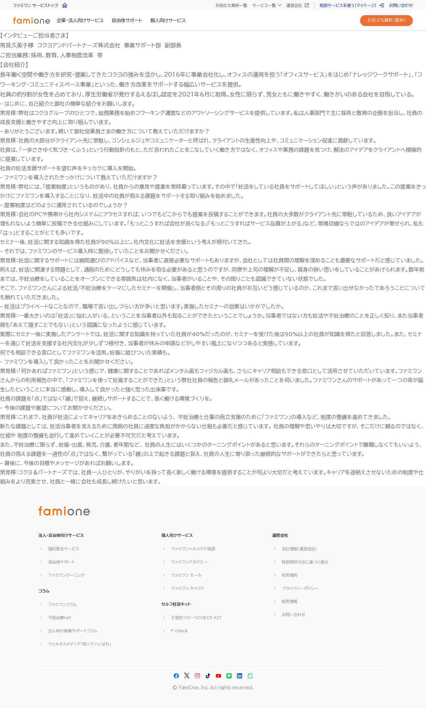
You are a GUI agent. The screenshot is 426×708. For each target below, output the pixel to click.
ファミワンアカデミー (189, 562)
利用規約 (290, 575)
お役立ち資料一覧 (231, 5)
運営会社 (297, 5)
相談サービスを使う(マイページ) (352, 5)
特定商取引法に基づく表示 (305, 562)
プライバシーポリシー (300, 588)
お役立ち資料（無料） (386, 20)
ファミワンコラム (62, 604)
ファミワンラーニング (66, 575)
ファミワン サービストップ (40, 5)
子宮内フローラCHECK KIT (196, 617)
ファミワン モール (186, 575)
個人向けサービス (168, 20)
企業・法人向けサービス (80, 20)
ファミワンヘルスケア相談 (193, 549)
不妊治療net (59, 617)
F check (179, 631)
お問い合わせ (401, 5)
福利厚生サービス (63, 549)
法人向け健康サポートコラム (73, 631)
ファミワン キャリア (187, 588)
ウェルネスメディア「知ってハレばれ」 (79, 644)
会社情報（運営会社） (299, 549)
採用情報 (290, 601)
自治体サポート (127, 20)
